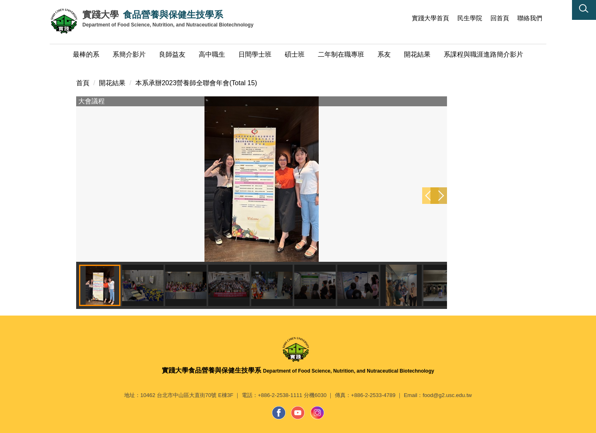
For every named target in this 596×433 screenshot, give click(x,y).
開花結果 (112, 82)
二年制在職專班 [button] (341, 54)
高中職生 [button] (212, 54)
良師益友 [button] (172, 54)
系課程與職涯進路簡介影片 (483, 54)
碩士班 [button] (295, 54)
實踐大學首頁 (430, 18)
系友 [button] (384, 54)
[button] (584, 10)
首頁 (82, 82)
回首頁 (499, 18)
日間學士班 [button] (255, 54)
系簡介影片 (129, 54)
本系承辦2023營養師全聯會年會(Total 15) (196, 82)
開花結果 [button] (417, 54)
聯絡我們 (529, 18)
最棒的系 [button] (86, 54)
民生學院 (469, 18)
